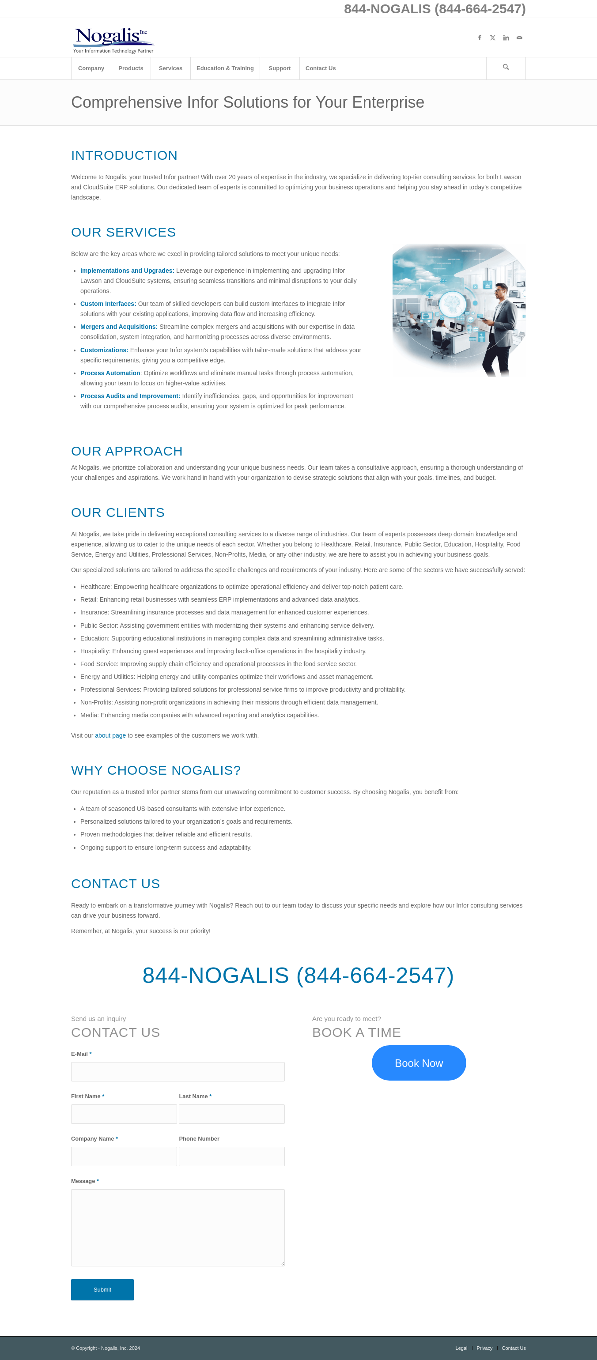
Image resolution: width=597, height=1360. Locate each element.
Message (85, 1181)
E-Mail (81, 1054)
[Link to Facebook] (479, 37)
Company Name (94, 1138)
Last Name (195, 1096)
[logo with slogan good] (113, 37)
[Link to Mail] (519, 37)
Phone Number (199, 1138)
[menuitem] (91, 68)
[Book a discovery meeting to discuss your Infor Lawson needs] (419, 1063)
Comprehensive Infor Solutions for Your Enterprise (247, 102)
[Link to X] (492, 37)
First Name (87, 1096)
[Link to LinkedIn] (506, 37)
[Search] (506, 68)
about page (110, 735)
